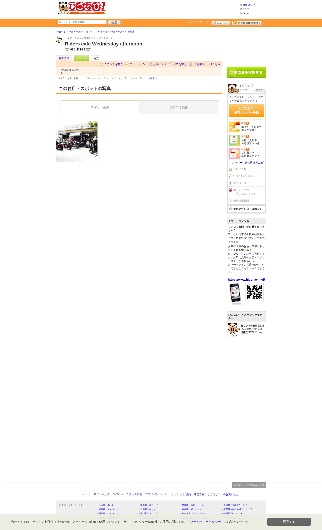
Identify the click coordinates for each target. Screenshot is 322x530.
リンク (178, 494)
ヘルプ (246, 9)
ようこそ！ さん (198, 22)
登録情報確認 (241, 200)
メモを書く (179, 64)
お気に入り (159, 64)
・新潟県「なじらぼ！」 (150, 509)
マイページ (239, 183)
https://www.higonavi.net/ (246, 279)
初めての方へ (249, 4)
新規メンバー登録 (247, 22)
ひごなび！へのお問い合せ (223, 494)
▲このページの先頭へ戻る (249, 485)
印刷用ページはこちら (207, 64)
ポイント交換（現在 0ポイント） (244, 191)
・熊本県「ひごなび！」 (150, 505)
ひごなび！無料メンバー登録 (246, 110)
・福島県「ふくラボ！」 (109, 509)
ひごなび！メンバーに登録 (243, 253)
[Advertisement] (173, 8)
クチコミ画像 (178, 107)
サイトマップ (102, 494)
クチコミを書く (113, 64)
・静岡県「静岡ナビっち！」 (194, 505)
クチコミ (81, 58)
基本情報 (64, 58)
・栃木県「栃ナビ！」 (107, 505)
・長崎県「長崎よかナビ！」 (235, 505)
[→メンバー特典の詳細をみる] (246, 162)
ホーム (246, 13)
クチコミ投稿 (134, 494)
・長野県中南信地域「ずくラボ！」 (238, 509)
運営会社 (199, 494)
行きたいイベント (243, 176)
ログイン (220, 22)
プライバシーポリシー (158, 494)
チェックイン (138, 64)
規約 (188, 494)
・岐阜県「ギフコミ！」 (192, 509)
